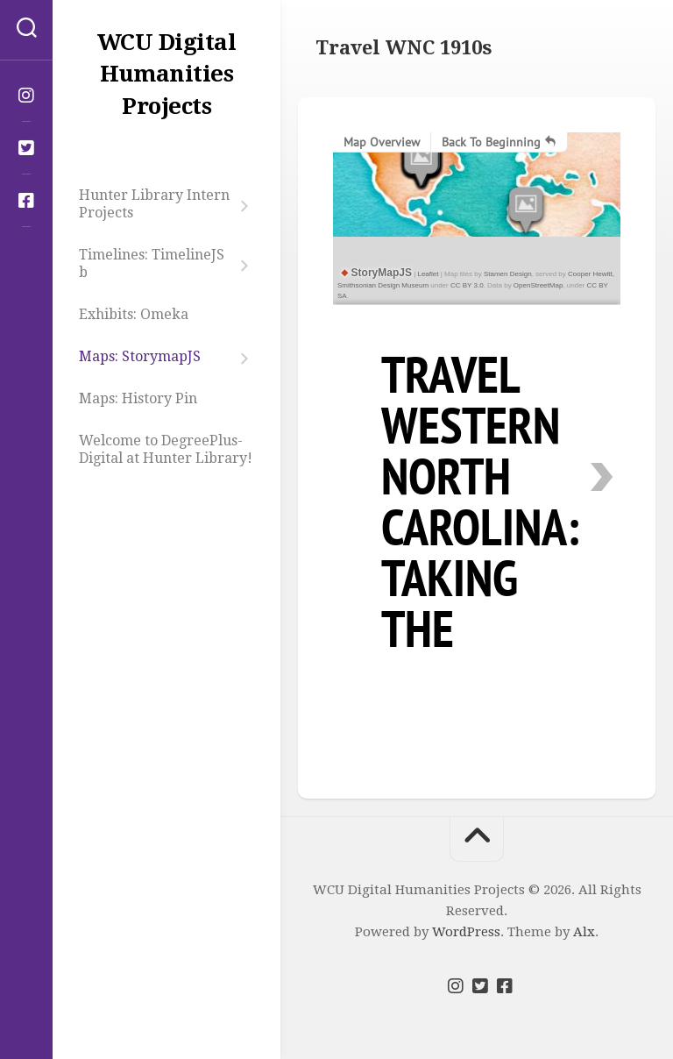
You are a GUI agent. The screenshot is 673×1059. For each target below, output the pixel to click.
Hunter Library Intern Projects (154, 204)
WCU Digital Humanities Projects (167, 74)
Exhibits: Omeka (133, 314)
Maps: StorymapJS (140, 356)
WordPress (466, 932)
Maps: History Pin (138, 398)
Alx (584, 932)
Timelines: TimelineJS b (151, 263)
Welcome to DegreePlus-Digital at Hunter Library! (165, 449)
